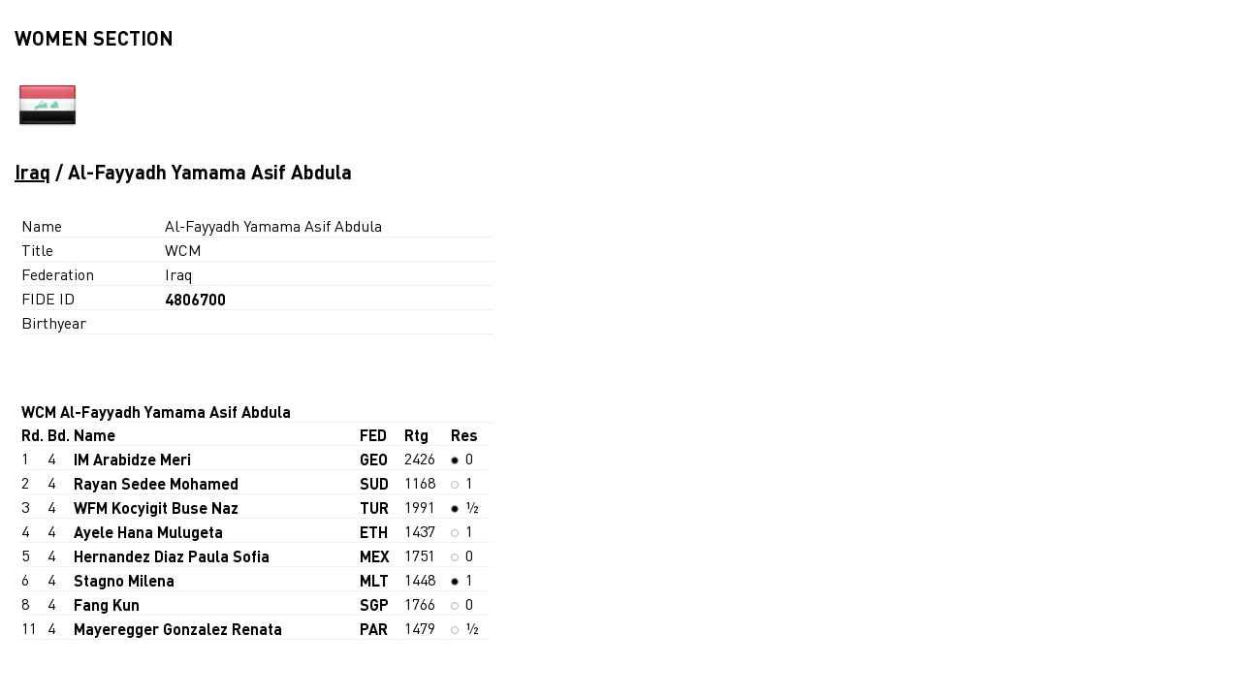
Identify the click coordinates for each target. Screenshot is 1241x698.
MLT (374, 580)
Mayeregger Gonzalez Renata (178, 628)
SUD (374, 483)
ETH (374, 532)
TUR (374, 507)
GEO (374, 459)
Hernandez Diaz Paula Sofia (172, 556)
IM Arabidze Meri (132, 459)
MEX (375, 556)
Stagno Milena (124, 580)
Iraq (32, 171)
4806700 (195, 299)
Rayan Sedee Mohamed (156, 483)
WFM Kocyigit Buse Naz (156, 507)
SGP (374, 604)
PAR (374, 628)
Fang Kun (107, 604)
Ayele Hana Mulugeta (148, 532)
